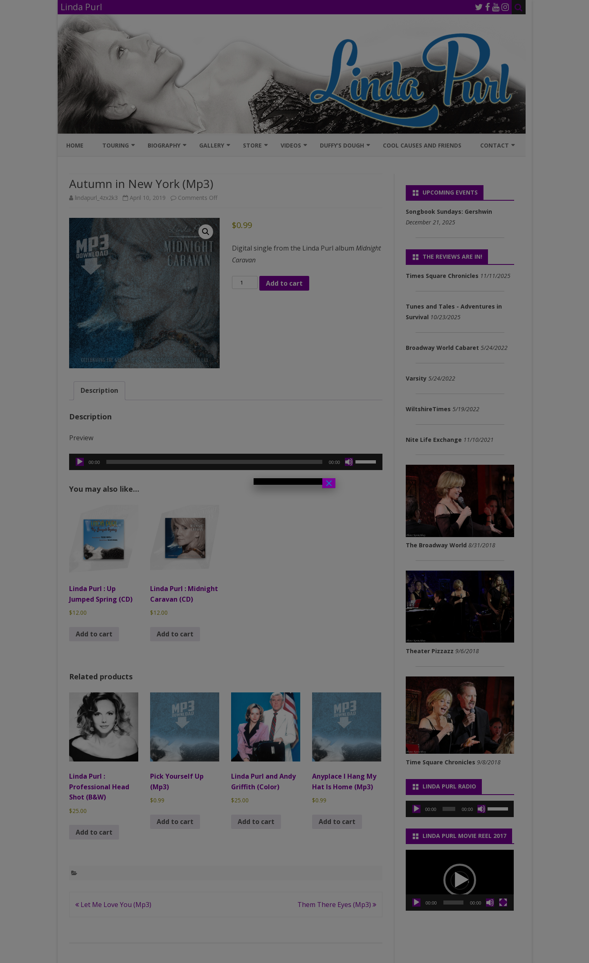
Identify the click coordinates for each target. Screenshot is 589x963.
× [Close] (329, 483)
